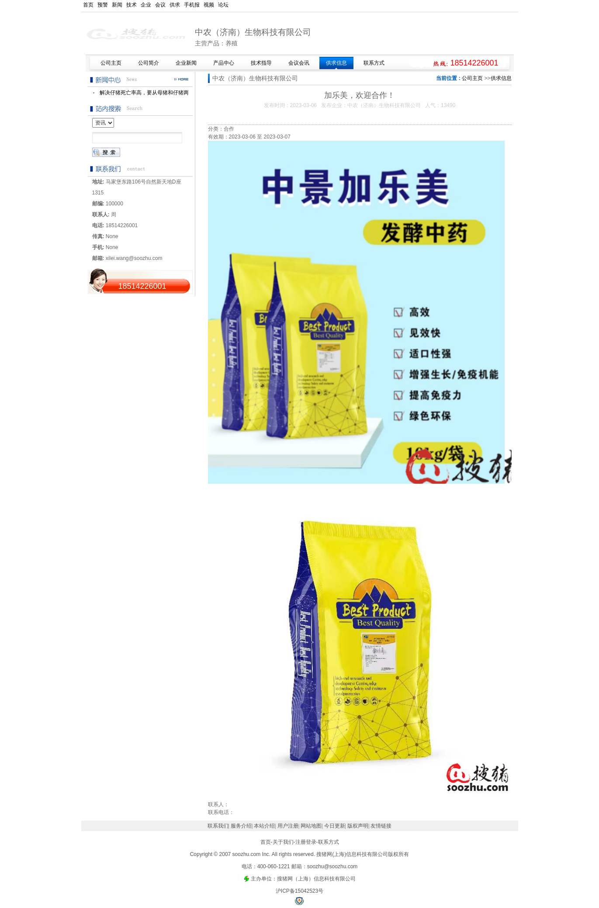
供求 (175, 5)
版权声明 (357, 826)
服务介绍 (241, 826)
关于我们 (283, 842)
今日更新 (334, 826)
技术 (131, 5)
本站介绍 (264, 826)
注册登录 (305, 842)
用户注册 (287, 826)
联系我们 (218, 826)
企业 (146, 5)
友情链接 (380, 826)
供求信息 (501, 78)
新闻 (117, 5)
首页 (88, 5)
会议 (160, 5)
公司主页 (472, 78)
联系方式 (328, 842)
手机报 (192, 5)
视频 (209, 5)
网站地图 (311, 826)
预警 (102, 5)
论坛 (223, 5)
